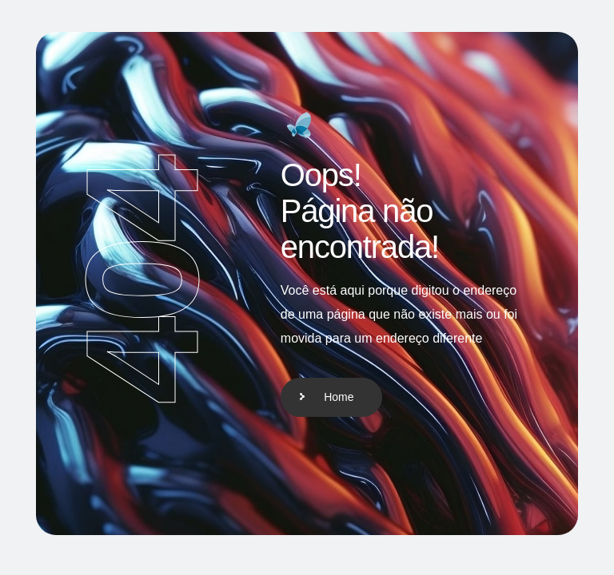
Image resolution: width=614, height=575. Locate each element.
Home (338, 397)
